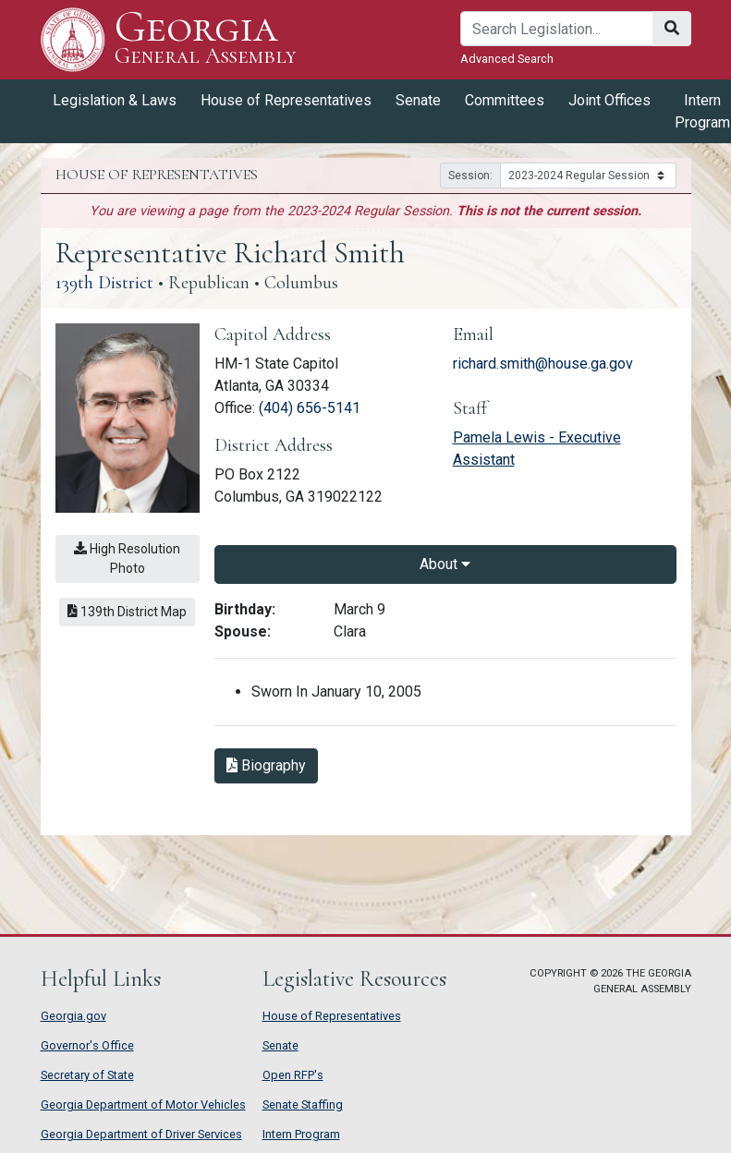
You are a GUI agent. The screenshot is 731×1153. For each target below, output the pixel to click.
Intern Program (301, 1134)
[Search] (556, 28)
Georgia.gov (73, 1016)
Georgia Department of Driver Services (141, 1134)
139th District (104, 283)
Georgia (206, 39)
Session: (470, 175)
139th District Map (127, 611)
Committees (504, 100)
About (445, 564)
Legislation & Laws (115, 100)
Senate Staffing (302, 1104)
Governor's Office (87, 1045)
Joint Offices (609, 100)
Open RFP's (292, 1075)
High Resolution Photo (127, 558)
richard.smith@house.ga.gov (543, 363)
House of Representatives (286, 100)
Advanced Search (507, 59)
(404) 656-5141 (309, 408)
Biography (266, 765)
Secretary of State (87, 1075)
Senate (418, 100)
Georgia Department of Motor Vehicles (143, 1104)
